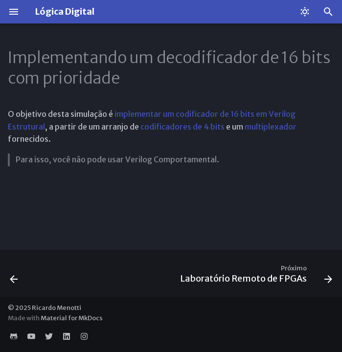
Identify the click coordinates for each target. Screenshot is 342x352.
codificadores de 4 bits (182, 127)
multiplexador (270, 127)
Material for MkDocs (72, 318)
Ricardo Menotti (56, 307)
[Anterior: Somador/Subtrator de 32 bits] (14, 276)
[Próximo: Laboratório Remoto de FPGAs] (254, 276)
